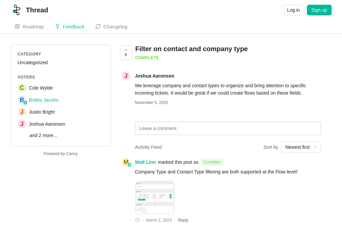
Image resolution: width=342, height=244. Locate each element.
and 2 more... (44, 135)
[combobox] (301, 147)
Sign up (319, 10)
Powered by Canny (61, 153)
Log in (293, 10)
